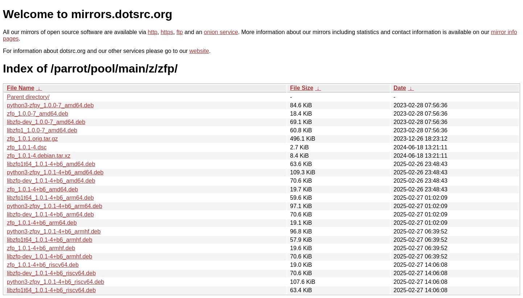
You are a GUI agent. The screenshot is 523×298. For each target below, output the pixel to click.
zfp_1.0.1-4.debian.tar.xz (38, 156)
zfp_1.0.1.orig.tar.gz (32, 139)
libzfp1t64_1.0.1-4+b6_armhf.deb (49, 240)
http (152, 32)
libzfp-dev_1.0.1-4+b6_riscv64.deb (51, 273)
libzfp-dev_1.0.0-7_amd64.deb (46, 122)
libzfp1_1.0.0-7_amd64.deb (42, 130)
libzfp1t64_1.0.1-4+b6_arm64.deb (50, 198)
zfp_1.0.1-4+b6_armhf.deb (41, 248)
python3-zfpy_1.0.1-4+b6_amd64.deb (55, 172)
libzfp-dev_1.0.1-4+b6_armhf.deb (49, 256)
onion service (221, 32)
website (199, 51)
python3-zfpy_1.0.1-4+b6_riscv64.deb (55, 282)
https (167, 32)
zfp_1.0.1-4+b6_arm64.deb (42, 223)
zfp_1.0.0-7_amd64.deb (37, 114)
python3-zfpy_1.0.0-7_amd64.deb (50, 105)
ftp (179, 32)
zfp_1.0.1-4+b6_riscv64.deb (43, 265)
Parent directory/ (28, 97)
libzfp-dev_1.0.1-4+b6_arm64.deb (50, 214)
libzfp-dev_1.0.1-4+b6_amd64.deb (51, 181)
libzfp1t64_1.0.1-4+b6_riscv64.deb (51, 290)
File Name (20, 88)
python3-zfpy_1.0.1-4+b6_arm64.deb (54, 206)
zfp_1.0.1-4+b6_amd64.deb (42, 189)
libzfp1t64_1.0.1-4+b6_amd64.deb (51, 164)
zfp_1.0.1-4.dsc (26, 147)
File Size (301, 88)
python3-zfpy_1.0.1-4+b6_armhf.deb (53, 231)
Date (400, 88)
